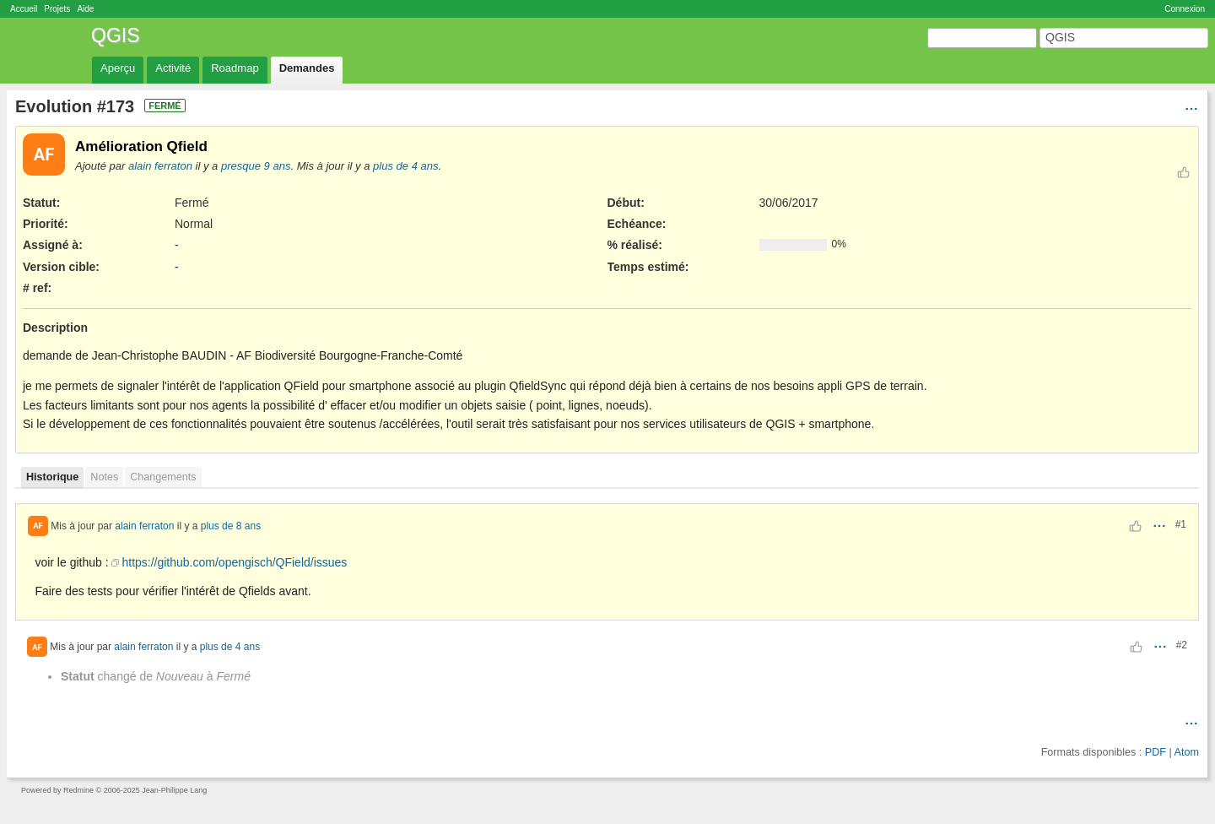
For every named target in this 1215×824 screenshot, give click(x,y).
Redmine (78, 790)
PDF (1155, 752)
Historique (52, 477)
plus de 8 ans (231, 525)
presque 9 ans (256, 166)
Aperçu (117, 68)
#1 (1180, 524)
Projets (57, 9)
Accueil (23, 9)
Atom (1186, 752)
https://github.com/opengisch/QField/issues (234, 562)
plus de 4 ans (405, 166)
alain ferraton (160, 166)
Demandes (307, 68)
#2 (1181, 645)
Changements (163, 477)
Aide (85, 9)
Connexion (1184, 9)
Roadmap (234, 68)
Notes (104, 477)
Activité (173, 68)
